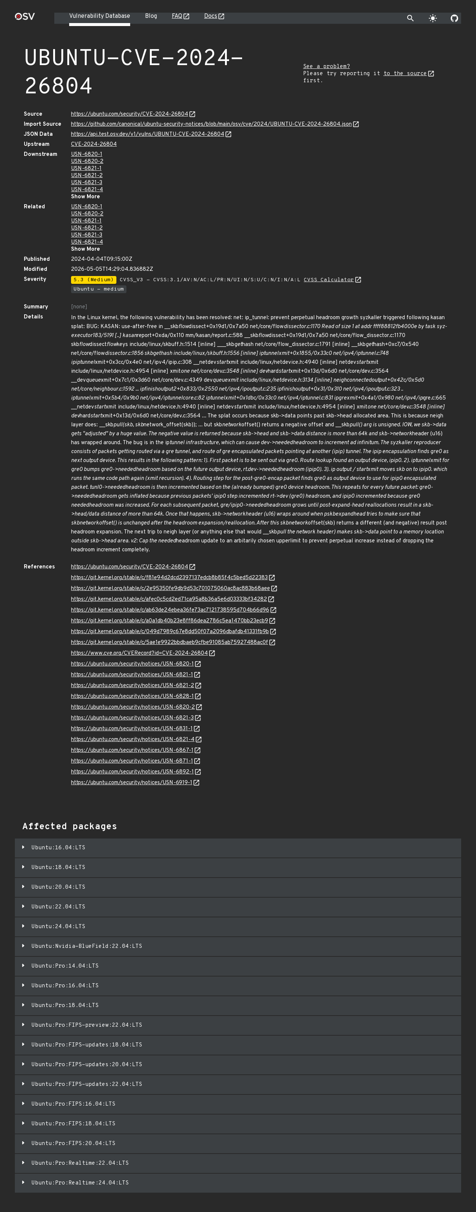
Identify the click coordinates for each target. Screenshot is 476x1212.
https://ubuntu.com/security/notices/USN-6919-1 (131, 782)
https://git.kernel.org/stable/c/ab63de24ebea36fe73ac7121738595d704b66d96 (170, 610)
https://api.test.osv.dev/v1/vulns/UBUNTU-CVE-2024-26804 (147, 134)
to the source (405, 73)
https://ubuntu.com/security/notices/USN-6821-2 (132, 685)
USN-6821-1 (86, 168)
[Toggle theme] (432, 18)
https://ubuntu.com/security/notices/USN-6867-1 (132, 750)
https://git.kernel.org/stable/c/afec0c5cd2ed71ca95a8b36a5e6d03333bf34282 (169, 599)
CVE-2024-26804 (94, 144)
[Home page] (25, 19)
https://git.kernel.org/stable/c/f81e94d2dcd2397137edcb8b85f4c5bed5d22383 (169, 577)
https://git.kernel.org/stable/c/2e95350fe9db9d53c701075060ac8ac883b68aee (170, 588)
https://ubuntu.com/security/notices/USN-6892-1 (132, 772)
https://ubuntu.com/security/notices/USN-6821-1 (132, 675)
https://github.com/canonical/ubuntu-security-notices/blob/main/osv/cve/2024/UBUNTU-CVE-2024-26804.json (211, 124)
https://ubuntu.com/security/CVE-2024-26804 (129, 114)
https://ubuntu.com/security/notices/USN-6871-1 (132, 761)
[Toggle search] (410, 18)
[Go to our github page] (454, 18)
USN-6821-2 (87, 175)
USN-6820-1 (86, 154)
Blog (151, 16)
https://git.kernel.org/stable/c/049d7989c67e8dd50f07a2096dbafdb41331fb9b (170, 631)
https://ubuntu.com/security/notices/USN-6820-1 (132, 664)
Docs (210, 16)
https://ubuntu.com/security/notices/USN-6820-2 (133, 707)
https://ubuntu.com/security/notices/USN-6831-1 (132, 728)
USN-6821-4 (87, 189)
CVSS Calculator (329, 280)
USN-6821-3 (86, 182)
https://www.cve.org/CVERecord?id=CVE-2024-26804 (139, 653)
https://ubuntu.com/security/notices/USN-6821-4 (132, 739)
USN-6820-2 (87, 161)
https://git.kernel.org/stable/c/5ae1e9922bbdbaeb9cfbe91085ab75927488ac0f (169, 642)
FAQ (177, 16)
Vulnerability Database (99, 16)
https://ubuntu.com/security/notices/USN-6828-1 (132, 696)
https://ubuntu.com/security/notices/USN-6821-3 (132, 718)
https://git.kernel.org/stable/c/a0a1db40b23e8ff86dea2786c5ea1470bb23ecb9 (169, 621)
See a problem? (326, 66)
